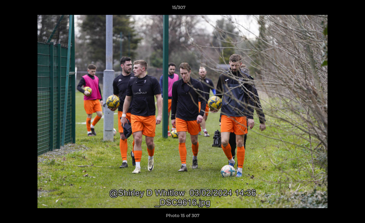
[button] (339, 9)
